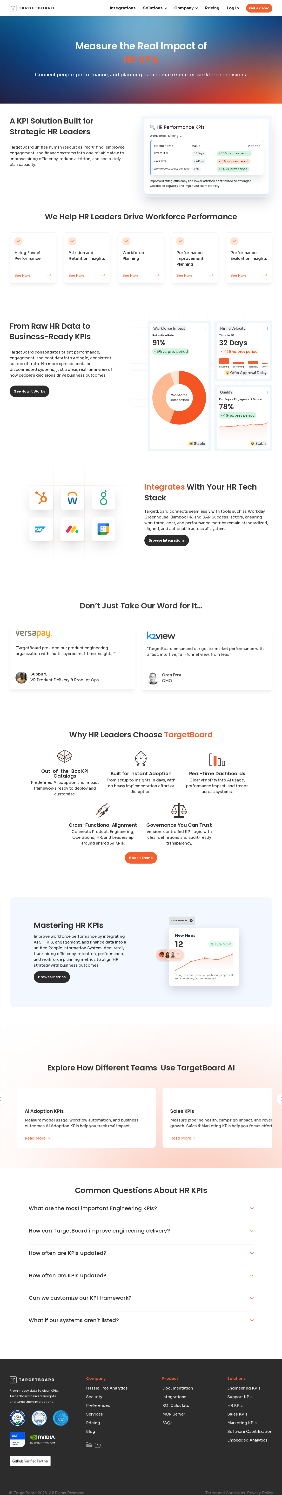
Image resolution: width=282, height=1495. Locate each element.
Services (94, 1434)
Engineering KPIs (244, 1408)
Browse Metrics (52, 977)
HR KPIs (235, 1425)
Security (94, 1416)
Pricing (212, 8)
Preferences (98, 1425)
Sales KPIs (237, 1434)
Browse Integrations (167, 540)
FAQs (167, 1442)
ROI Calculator (176, 1425)
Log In (233, 8)
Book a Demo (141, 858)
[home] (32, 8)
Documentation (177, 1408)
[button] (155, 8)
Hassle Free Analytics (107, 1408)
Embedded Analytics (247, 1460)
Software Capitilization (249, 1451)
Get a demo (259, 8)
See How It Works (29, 391)
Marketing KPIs (242, 1442)
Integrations (123, 8)
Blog (90, 1451)
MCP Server (173, 1434)
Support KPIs (240, 1416)
